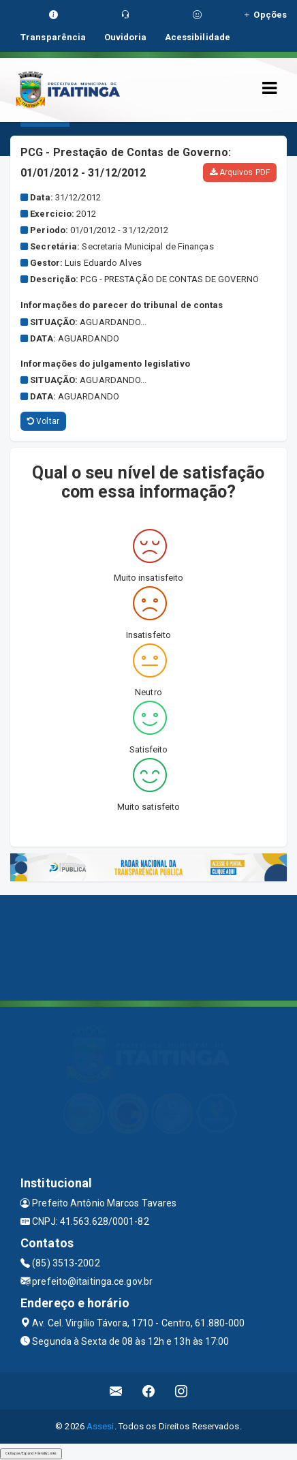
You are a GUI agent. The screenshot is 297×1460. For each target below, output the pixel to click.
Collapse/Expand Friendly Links (31, 1453)
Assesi (100, 1426)
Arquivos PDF (240, 172)
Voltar (43, 421)
